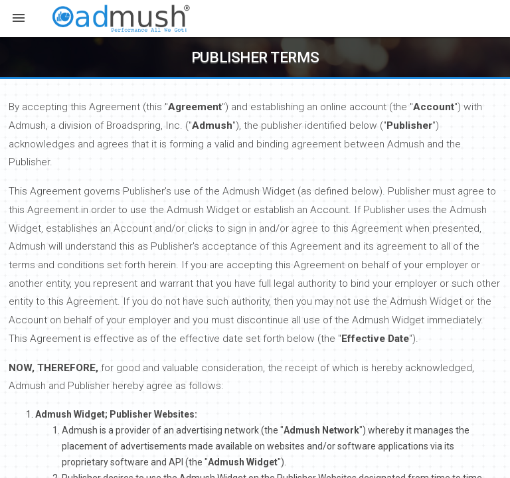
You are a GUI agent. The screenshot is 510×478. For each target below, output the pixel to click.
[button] (19, 19)
